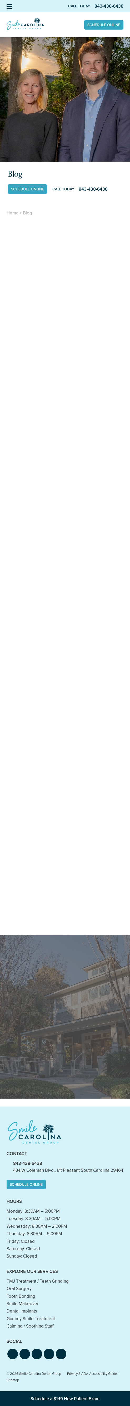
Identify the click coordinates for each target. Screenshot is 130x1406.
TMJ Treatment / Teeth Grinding (38, 1281)
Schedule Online (103, 25)
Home (12, 213)
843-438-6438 (27, 1163)
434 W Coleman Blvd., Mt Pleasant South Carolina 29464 (68, 1170)
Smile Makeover (23, 1303)
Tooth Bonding (21, 1296)
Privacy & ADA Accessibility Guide (92, 1373)
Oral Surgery (19, 1288)
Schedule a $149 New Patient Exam (65, 1398)
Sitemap (13, 1379)
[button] (12, 1354)
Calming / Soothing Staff (30, 1326)
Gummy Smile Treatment (31, 1318)
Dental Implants (22, 1311)
